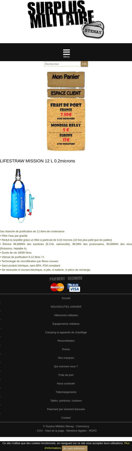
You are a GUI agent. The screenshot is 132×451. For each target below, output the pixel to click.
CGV (40, 430)
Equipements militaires (66, 323)
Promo (66, 349)
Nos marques (66, 357)
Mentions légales (77, 430)
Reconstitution (66, 340)
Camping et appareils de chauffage (66, 332)
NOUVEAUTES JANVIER (66, 306)
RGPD (93, 430)
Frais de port (66, 374)
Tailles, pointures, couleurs (66, 400)
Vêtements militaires (66, 315)
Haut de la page (54, 430)
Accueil (66, 298)
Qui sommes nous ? (66, 366)
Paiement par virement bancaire (66, 409)
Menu (66, 56)
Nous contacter (66, 383)
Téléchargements (66, 392)
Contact (65, 417)
